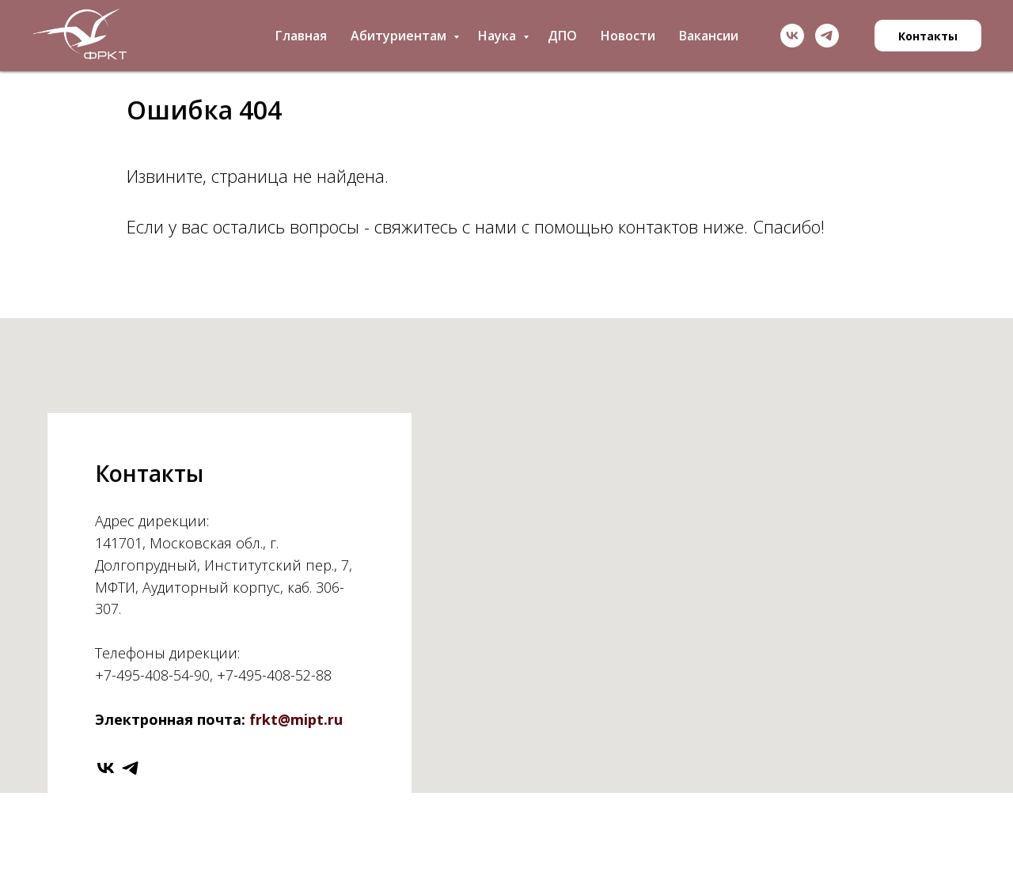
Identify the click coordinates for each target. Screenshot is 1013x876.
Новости (628, 35)
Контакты (928, 36)
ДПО (562, 35)
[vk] (792, 35)
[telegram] (827, 35)
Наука (498, 35)
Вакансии (708, 35)
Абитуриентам (400, 35)
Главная (301, 35)
